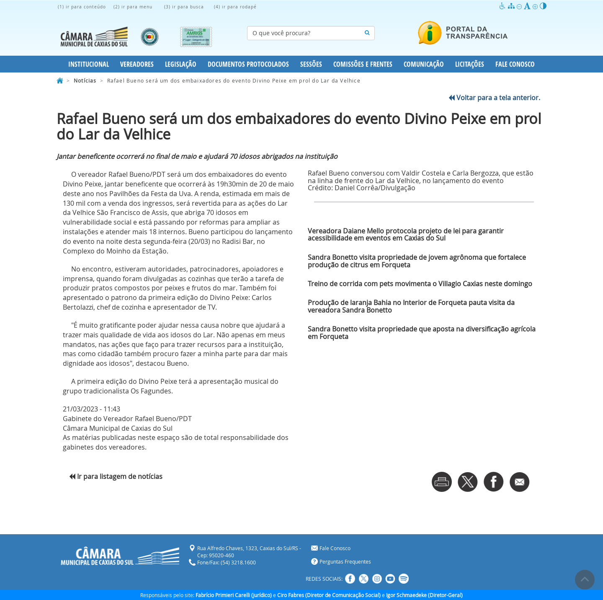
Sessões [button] (311, 64)
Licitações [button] (469, 64)
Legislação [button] (180, 64)
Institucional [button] (88, 64)
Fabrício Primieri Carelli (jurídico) (234, 595)
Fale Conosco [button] (515, 64)
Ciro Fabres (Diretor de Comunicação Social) (329, 595)
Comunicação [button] (424, 64)
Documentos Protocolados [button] (248, 64)
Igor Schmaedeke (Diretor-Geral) (424, 595)
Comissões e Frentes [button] (362, 64)
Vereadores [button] (137, 64)
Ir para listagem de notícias (115, 476)
